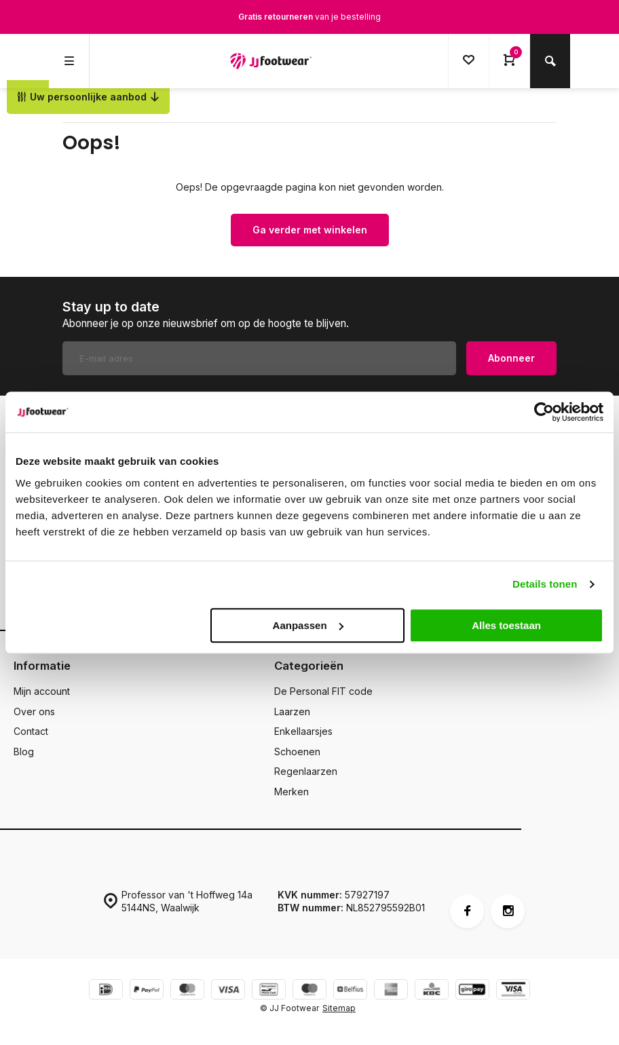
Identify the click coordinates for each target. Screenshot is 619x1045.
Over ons (34, 711)
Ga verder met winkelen (309, 229)
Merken (291, 791)
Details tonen (544, 584)
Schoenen (297, 751)
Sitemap (339, 1008)
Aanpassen (308, 625)
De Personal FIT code (323, 691)
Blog (24, 751)
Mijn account (42, 691)
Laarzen (292, 711)
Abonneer (511, 358)
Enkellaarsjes (303, 731)
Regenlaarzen (305, 771)
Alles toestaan (506, 625)
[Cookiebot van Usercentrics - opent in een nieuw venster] (544, 412)
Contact (31, 731)
